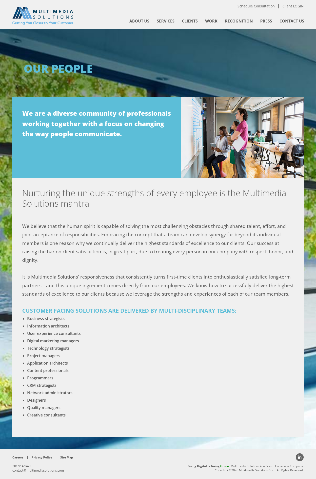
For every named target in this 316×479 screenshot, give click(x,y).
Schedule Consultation (256, 6)
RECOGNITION (239, 21)
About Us (139, 21)
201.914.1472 (21, 466)
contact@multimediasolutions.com (38, 470)
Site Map (66, 457)
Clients (190, 21)
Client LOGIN (293, 6)
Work (211, 21)
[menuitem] (139, 21)
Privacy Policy (42, 457)
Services (166, 21)
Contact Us (291, 21)
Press (266, 21)
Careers (17, 457)
